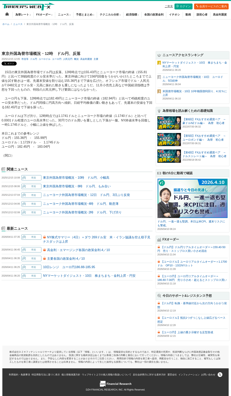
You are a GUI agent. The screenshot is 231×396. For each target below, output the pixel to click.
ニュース (64, 14)
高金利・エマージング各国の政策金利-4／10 (78, 250)
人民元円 (67, 59)
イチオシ (174, 14)
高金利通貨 (220, 14)
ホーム (5, 24)
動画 (188, 14)
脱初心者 (201, 14)
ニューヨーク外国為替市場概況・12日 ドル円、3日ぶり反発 (86, 195)
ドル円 (33, 59)
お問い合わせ (208, 374)
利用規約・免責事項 (19, 374)
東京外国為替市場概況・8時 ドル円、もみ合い (77, 186)
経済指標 (132, 14)
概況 (76, 59)
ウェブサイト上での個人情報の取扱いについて (106, 374)
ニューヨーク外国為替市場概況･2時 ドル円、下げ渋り (82, 212)
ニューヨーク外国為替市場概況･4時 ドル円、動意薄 (81, 203)
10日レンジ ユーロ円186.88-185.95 (69, 267)
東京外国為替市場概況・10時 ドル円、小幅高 (76, 177)
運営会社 (172, 374)
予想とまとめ (85, 14)
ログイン (183, 6)
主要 (96, 59)
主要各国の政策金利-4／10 (66, 258)
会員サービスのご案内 (211, 6)
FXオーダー (44, 14)
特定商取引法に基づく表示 (46, 374)
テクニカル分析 (110, 14)
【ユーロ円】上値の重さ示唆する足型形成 (187, 332)
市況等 (24, 59)
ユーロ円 (56, 59)
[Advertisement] (115, 37)
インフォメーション (189, 374)
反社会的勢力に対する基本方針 (149, 374)
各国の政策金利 (153, 14)
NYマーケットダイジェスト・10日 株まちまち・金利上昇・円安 (89, 275)
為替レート (23, 14)
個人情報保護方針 (70, 374)
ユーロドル (44, 59)
